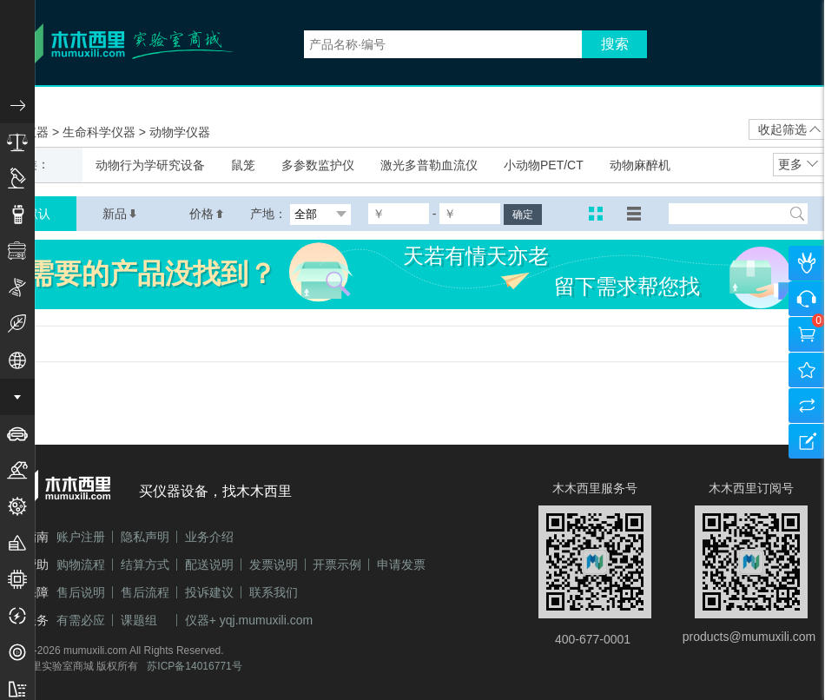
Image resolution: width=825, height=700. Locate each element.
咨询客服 (807, 298)
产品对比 (807, 405)
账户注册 (80, 537)
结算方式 (145, 564)
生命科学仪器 (101, 132)
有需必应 (80, 620)
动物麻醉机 (640, 165)
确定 (522, 214)
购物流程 (80, 564)
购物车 (807, 334)
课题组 (139, 620)
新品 (119, 214)
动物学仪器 (179, 132)
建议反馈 (807, 441)
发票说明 (273, 564)
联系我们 (273, 592)
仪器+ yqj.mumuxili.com (249, 620)
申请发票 (401, 564)
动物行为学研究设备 (150, 165)
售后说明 (80, 592)
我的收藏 (807, 370)
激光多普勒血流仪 (429, 165)
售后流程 (145, 592)
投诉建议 (209, 592)
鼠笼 (243, 165)
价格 (206, 214)
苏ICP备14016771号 (194, 666)
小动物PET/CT (544, 165)
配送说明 (209, 564)
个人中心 (807, 263)
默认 (38, 214)
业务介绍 (209, 537)
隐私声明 (145, 537)
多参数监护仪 (317, 165)
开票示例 (337, 564)
